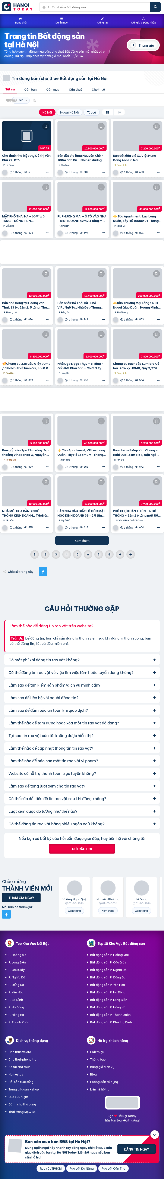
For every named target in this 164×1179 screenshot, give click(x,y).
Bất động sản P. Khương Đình (111, 1022)
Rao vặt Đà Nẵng (82, 1168)
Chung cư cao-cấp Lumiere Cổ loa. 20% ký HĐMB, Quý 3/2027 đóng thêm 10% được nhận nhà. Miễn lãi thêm (136, 365)
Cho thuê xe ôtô (20, 1051)
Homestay (16, 1074)
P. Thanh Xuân (19, 1022)
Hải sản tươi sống (21, 1081)
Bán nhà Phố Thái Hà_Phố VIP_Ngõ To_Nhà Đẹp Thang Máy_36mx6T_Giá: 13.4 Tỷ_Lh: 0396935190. (81, 304)
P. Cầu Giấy (17, 969)
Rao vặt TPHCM (51, 1168)
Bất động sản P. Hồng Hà (108, 1007)
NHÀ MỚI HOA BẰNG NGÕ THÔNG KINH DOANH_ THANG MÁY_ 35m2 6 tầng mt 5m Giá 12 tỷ (24, 512)
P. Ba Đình (16, 999)
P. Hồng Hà (16, 1014)
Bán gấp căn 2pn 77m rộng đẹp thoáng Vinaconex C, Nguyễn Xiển (25, 452)
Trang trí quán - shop (24, 1089)
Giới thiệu (97, 1051)
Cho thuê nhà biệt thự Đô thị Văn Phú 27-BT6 (26, 157)
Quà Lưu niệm (18, 1096)
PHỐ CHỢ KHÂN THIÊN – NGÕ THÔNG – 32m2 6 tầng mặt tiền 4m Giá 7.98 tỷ (136, 512)
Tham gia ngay (21, 897)
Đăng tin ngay (136, 1148)
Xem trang (74, 910)
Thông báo (97, 1059)
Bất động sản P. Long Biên (108, 999)
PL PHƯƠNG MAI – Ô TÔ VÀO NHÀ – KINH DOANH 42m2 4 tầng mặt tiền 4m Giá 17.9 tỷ (81, 218)
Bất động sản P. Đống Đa (108, 977)
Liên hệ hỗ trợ (100, 1089)
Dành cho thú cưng (22, 1104)
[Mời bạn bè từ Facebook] (6, 914)
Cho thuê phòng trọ (22, 1059)
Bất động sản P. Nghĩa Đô (108, 969)
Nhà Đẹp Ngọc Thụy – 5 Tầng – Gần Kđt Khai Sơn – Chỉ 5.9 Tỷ (80, 365)
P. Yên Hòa (16, 992)
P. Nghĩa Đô (17, 977)
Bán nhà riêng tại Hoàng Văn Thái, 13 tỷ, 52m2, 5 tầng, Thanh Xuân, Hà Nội (26, 304)
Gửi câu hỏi (82, 848)
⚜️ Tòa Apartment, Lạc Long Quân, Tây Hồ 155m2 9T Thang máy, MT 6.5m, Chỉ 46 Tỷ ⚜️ (136, 218)
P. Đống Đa (16, 984)
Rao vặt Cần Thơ (113, 1168)
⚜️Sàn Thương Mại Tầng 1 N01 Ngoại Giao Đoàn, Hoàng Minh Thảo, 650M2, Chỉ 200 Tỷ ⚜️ (135, 304)
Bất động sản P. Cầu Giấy (108, 962)
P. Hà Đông (16, 1007)
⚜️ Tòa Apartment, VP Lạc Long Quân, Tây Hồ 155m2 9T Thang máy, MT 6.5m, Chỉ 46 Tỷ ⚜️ (81, 452)
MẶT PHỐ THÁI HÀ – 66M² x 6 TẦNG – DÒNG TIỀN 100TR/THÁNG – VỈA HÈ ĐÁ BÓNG (23, 218)
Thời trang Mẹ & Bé (22, 1111)
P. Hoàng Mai (18, 954)
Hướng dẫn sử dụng (104, 1081)
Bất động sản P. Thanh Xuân (110, 1014)
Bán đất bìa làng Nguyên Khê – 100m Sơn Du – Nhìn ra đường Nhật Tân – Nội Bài (80, 157)
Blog (93, 1074)
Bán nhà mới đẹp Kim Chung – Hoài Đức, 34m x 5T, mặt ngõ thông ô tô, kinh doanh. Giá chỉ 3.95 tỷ (136, 452)
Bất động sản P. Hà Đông (108, 992)
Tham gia (146, 45)
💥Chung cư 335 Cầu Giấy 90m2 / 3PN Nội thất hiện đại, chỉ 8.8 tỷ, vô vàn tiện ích (26, 365)
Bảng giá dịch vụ (102, 1066)
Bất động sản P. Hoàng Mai (109, 954)
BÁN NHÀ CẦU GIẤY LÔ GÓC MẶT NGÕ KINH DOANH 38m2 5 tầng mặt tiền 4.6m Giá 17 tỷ (81, 512)
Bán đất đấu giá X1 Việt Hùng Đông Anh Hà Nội (134, 157)
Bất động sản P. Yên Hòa (107, 984)
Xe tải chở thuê (19, 1066)
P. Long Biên (17, 962)
